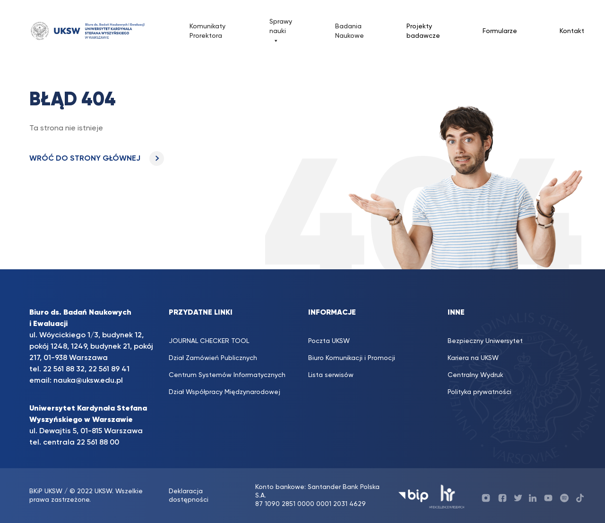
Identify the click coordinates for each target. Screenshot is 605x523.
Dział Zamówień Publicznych (213, 358)
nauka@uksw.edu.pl (88, 381)
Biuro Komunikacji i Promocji (351, 358)
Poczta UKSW (329, 341)
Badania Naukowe (349, 31)
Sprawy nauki (280, 31)
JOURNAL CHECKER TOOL (209, 341)
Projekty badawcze (423, 31)
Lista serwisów (331, 375)
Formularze (500, 31)
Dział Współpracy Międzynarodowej (224, 392)
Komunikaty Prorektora (207, 31)
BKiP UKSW (46, 491)
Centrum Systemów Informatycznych (227, 375)
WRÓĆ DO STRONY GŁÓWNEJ (96, 159)
